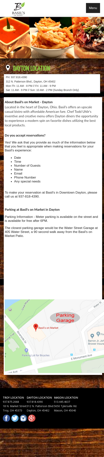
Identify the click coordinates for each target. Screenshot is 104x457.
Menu (93, 8)
